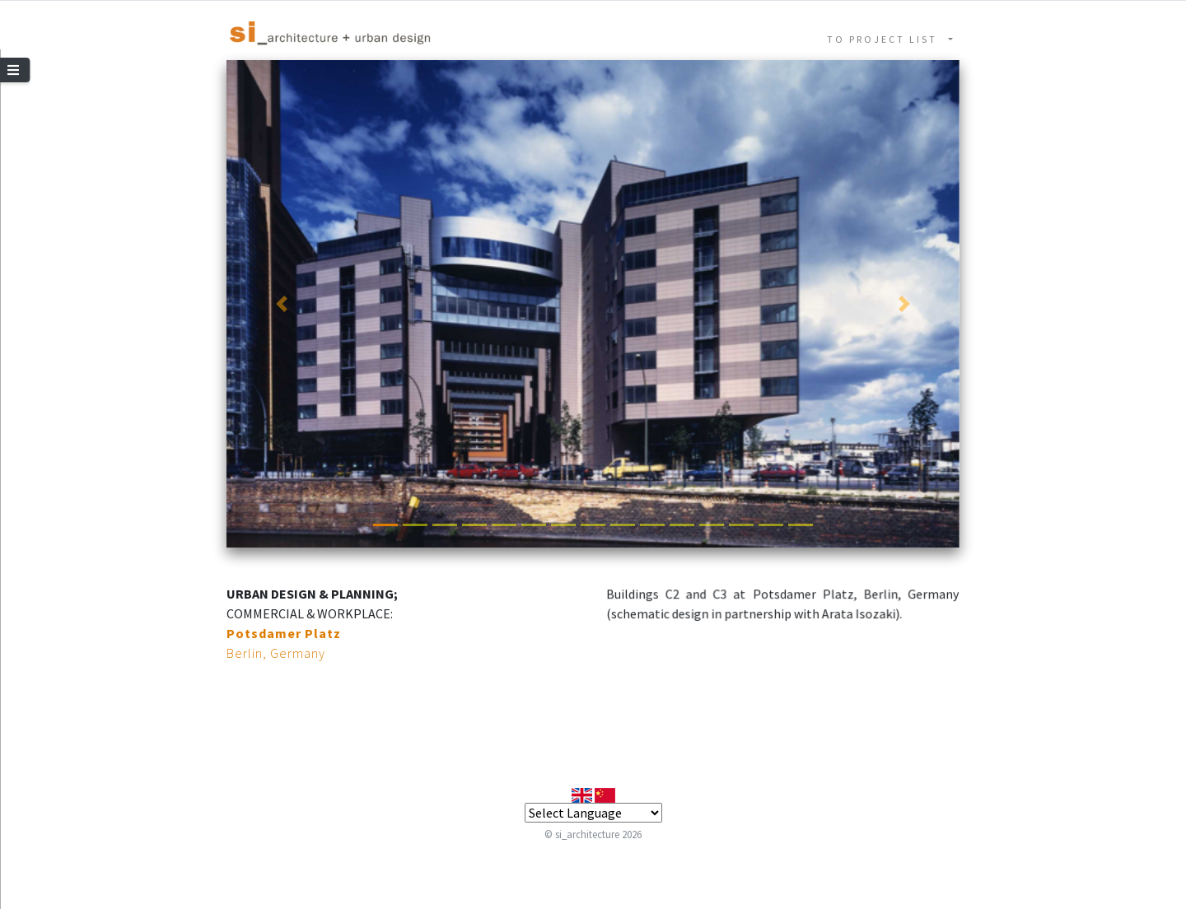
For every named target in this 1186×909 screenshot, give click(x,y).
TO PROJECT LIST (886, 39)
